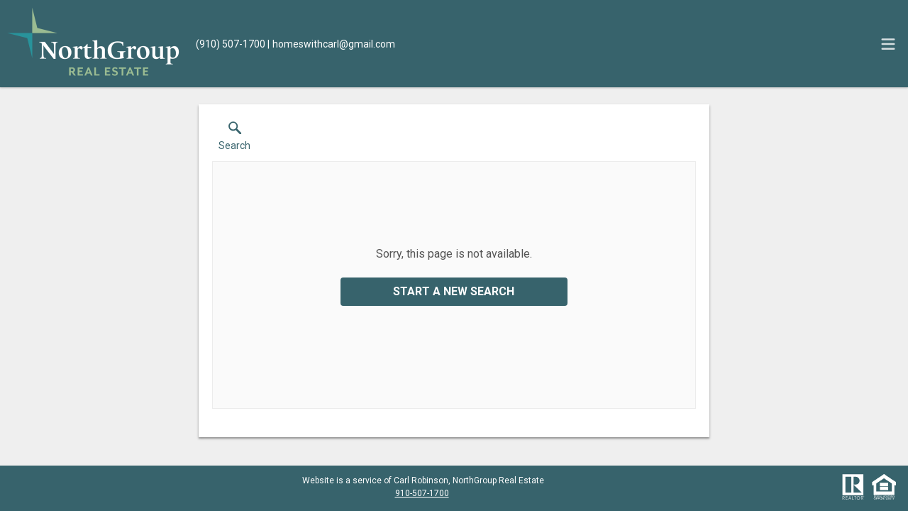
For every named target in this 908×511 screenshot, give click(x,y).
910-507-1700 (422, 493)
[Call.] (230, 44)
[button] (234, 139)
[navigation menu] (888, 44)
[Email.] (331, 44)
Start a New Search (453, 291)
